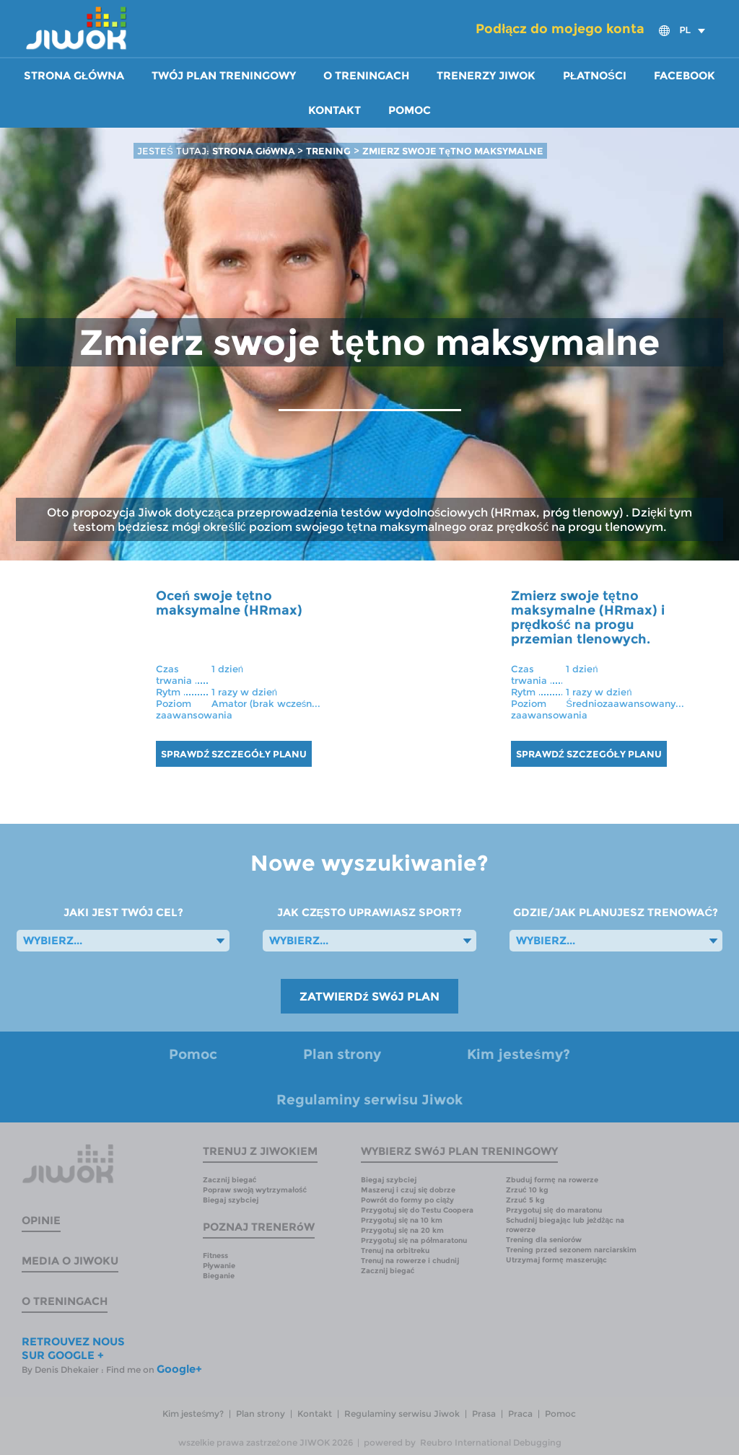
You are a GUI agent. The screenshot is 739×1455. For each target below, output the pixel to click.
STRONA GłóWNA (255, 151)
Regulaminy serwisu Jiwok (369, 1099)
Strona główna (74, 75)
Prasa (484, 1413)
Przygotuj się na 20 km (403, 1230)
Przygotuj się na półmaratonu (414, 1240)
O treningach (366, 75)
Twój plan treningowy (224, 75)
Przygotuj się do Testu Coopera (417, 1210)
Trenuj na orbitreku (395, 1250)
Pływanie (219, 1265)
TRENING (328, 151)
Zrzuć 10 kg (527, 1190)
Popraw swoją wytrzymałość (255, 1190)
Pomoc (409, 110)
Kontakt (334, 110)
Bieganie (219, 1275)
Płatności (594, 75)
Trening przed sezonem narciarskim (571, 1249)
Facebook (684, 75)
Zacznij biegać (230, 1179)
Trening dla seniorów (544, 1239)
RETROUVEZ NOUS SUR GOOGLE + (73, 1348)
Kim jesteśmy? (518, 1054)
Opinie (41, 1220)
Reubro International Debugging (490, 1442)
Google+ (179, 1369)
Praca (520, 1413)
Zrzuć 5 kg (525, 1200)
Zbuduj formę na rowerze (552, 1179)
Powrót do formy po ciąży (408, 1200)
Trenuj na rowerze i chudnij (410, 1260)
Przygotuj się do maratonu (554, 1210)
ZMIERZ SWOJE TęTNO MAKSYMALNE (452, 151)
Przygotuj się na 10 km (402, 1220)
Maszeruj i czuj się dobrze (408, 1190)
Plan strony (342, 1054)
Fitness (215, 1255)
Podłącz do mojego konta (560, 29)
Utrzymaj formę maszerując (556, 1260)
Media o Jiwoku (70, 1260)
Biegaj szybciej (230, 1200)
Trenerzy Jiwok (486, 75)
